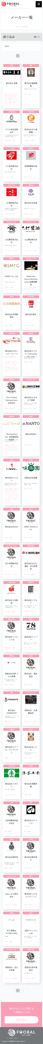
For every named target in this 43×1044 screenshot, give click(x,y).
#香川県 (34, 721)
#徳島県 (15, 904)
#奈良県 (9, 94)
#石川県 (12, 445)
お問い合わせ (21, 1020)
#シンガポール (14, 95)
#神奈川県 (12, 408)
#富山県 (15, 250)
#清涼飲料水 (7, 445)
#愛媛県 (32, 574)
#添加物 (6, 941)
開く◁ (37, 37)
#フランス (9, 450)
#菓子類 (25, 177)
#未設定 (25, 445)
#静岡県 (34, 287)
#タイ (8, 366)
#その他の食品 (8, 140)
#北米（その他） (12, 102)
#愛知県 (34, 408)
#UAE (6, 367)
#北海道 (11, 177)
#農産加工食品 (8, 647)
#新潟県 (29, 94)
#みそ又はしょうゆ (8, 250)
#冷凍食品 (7, 758)
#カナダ (6, 102)
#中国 (14, 488)
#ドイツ (10, 103)
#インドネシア (14, 499)
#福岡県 (10, 325)
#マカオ (8, 95)
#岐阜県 (10, 868)
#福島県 (32, 140)
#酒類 (6, 94)
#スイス (10, 495)
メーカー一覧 (24, 26)
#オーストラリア (11, 99)
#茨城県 (30, 362)
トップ (17, 26)
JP (7, 1038)
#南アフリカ (10, 498)
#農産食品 (26, 213)
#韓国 (9, 368)
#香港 (9, 367)
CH (16, 1038)
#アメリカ (15, 101)
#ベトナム (14, 367)
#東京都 (11, 287)
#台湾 (13, 94)
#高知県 (13, 611)
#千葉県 (34, 250)
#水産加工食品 (8, 213)
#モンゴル (12, 370)
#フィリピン (7, 96)
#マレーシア (13, 96)
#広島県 (13, 140)
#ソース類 (7, 177)
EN (11, 1038)
